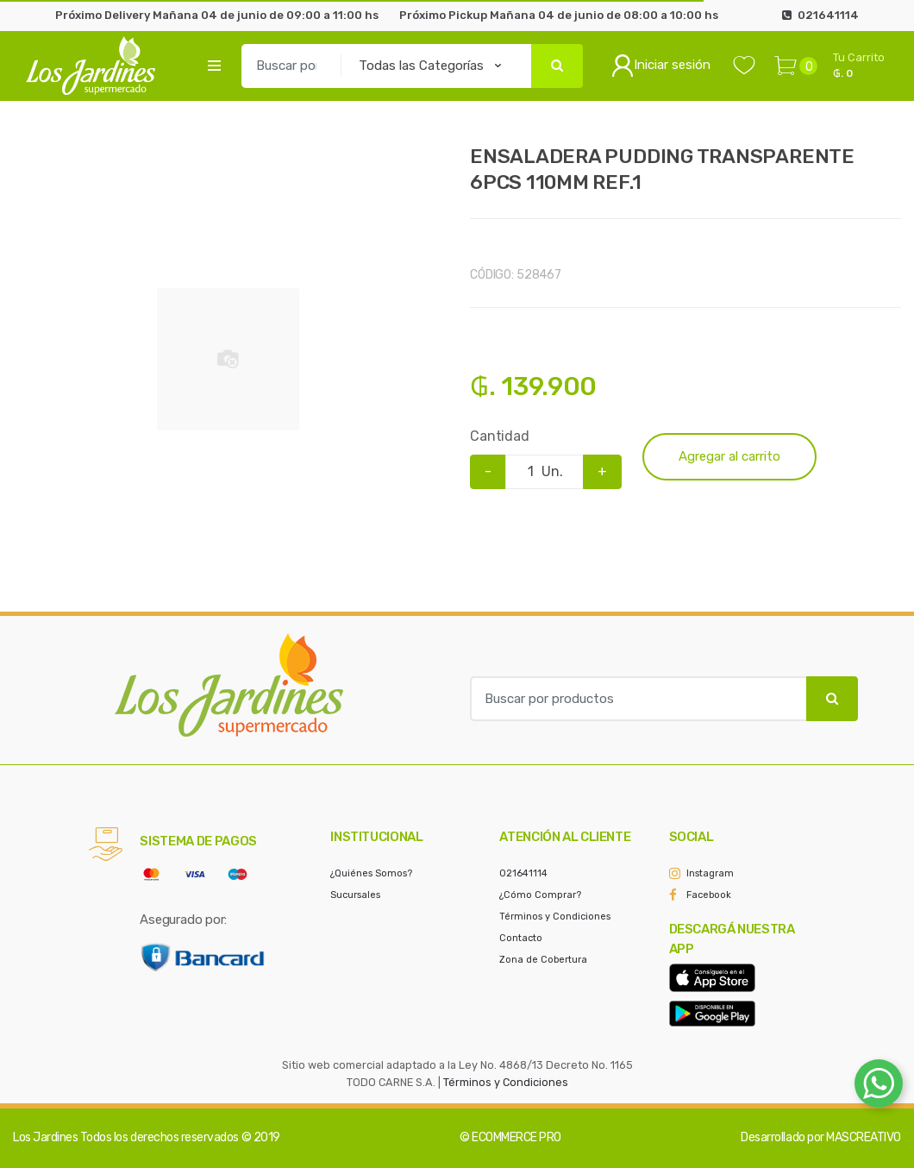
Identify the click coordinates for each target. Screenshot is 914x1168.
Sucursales (355, 895)
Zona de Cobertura (543, 959)
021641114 (523, 873)
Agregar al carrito (729, 456)
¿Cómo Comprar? (540, 895)
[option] (228, 359)
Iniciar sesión (661, 65)
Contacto (520, 938)
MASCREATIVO (863, 1137)
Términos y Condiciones (554, 916)
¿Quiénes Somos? (371, 873)
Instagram (710, 873)
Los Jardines (45, 1137)
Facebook (708, 895)
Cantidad (499, 436)
